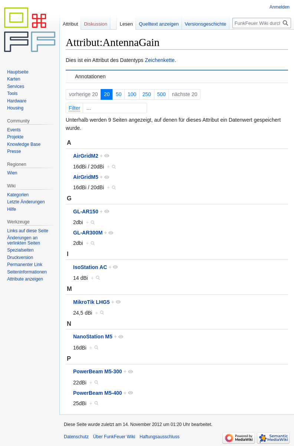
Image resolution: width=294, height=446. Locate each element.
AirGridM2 (85, 156)
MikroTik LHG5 (91, 302)
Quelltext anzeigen (153, 24)
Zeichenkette (159, 60)
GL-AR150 (85, 211)
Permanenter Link (24, 264)
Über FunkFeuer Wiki (114, 436)
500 (161, 94)
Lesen (120, 24)
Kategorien (18, 194)
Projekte (15, 137)
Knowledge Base (23, 144)
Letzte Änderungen (26, 201)
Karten (13, 79)
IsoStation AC (90, 267)
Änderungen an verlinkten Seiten (23, 240)
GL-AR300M (87, 233)
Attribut (70, 24)
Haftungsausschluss (159, 436)
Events (14, 129)
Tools (12, 93)
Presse (14, 151)
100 (132, 94)
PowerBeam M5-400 (97, 393)
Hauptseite (17, 72)
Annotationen (90, 76)
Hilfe (11, 209)
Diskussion (95, 24)
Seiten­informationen (27, 272)
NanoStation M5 (92, 337)
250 (147, 94)
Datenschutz (76, 436)
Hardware (16, 101)
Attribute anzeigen (25, 279)
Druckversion (20, 257)
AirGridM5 (85, 177)
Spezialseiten (20, 250)
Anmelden (280, 7)
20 (107, 94)
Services (15, 86)
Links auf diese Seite (27, 230)
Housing (15, 108)
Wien (12, 173)
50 (119, 94)
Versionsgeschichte (199, 24)
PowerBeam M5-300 (97, 371)
